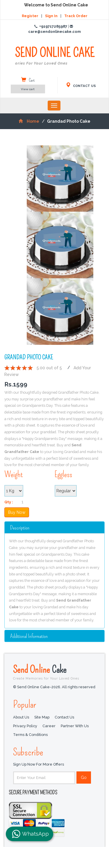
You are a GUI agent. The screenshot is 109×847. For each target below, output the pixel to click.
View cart (28, 89)
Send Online (54, 671)
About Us (21, 717)
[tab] (54, 527)
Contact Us (64, 717)
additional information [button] (29, 636)
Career (49, 725)
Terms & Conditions (30, 734)
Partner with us (75, 725)
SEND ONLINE (54, 56)
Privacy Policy (25, 725)
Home (29, 121)
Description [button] (19, 527)
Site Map (41, 717)
